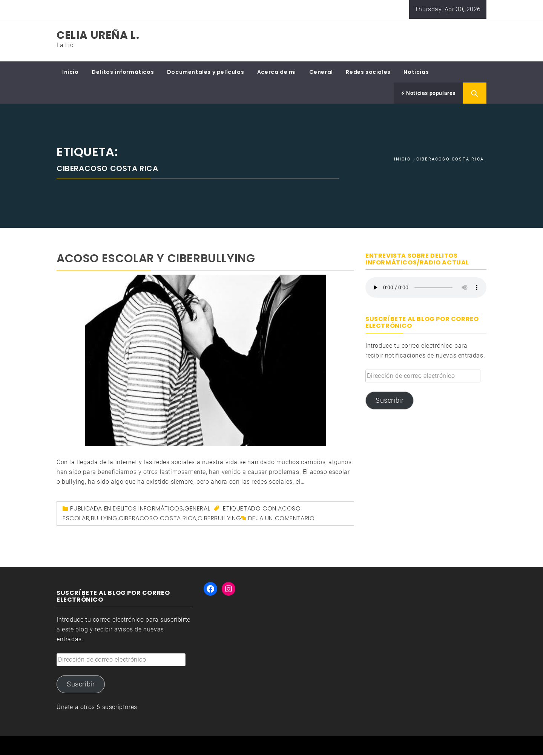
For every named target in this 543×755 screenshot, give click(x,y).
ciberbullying (219, 518)
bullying (104, 518)
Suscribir (389, 400)
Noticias (416, 72)
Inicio (70, 72)
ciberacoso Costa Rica (157, 518)
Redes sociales (368, 72)
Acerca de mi (276, 72)
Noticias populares (428, 93)
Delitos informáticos (123, 72)
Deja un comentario (281, 518)
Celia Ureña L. (98, 35)
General (321, 72)
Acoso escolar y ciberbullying (156, 258)
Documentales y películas (205, 72)
